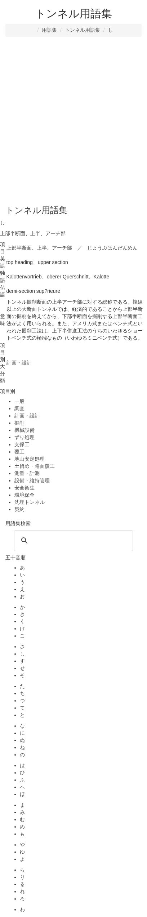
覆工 (19, 452)
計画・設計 (27, 416)
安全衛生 (24, 488)
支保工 (22, 444)
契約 (19, 509)
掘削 (19, 423)
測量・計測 (27, 473)
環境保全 (24, 495)
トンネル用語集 (82, 30)
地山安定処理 (29, 459)
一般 (19, 401)
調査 (19, 408)
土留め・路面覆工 (34, 466)
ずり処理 (24, 437)
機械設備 (24, 430)
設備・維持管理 (32, 480)
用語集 (49, 30)
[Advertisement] (73, 121)
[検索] (72, 540)
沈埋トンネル (29, 502)
